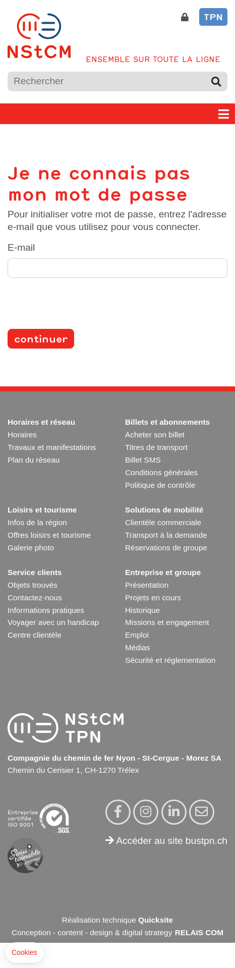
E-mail (21, 247)
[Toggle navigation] (223, 113)
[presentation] (84, 305)
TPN (213, 17)
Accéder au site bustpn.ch (166, 840)
